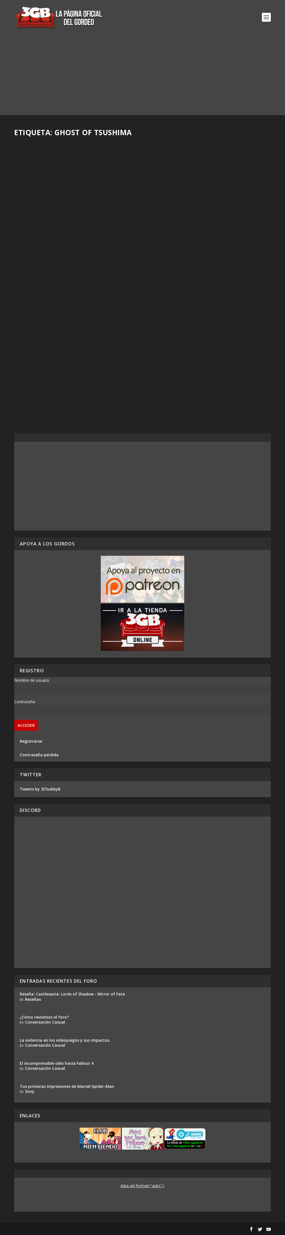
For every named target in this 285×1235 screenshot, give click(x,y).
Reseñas (33, 999)
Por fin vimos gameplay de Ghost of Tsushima (198, 367)
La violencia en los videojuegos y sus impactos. (65, 1040)
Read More (34, 262)
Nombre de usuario (31, 680)
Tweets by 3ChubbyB (40, 789)
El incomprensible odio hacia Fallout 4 (57, 1063)
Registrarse (31, 741)
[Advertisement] (142, 76)
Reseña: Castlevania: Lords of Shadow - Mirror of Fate (72, 994)
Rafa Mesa (33, 232)
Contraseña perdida (39, 754)
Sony (30, 1091)
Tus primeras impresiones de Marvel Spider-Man (67, 1086)
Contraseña (24, 701)
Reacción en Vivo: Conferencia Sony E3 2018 (75, 364)
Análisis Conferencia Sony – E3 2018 (197, 224)
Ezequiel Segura (38, 372)
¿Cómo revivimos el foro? (44, 1017)
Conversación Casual (45, 1022)
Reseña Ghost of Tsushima (54, 224)
